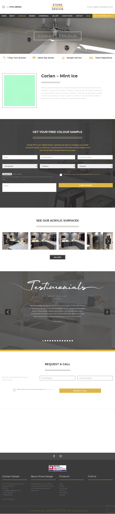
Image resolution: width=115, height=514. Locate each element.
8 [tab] (60, 341)
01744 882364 (8, 493)
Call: (12, 7)
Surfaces (22, 16)
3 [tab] (47, 341)
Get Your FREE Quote (102, 16)
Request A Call (80, 391)
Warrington (80, 511)
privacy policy (96, 174)
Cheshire (43, 511)
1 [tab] (43, 341)
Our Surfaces (63, 493)
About (12, 16)
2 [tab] (45, 341)
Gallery (55, 16)
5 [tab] (52, 341)
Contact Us (62, 490)
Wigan (68, 511)
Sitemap (62, 495)
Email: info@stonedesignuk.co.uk (100, 7)
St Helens (85, 511)
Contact (79, 16)
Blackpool (38, 511)
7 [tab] (57, 341)
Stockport (73, 511)
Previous (7, 241)
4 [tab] (50, 341)
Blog (88, 16)
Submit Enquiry (85, 185)
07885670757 (8, 495)
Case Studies (67, 16)
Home (4, 16)
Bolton (64, 511)
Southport (48, 511)
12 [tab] (69, 341)
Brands (32, 16)
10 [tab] (65, 341)
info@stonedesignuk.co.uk (12, 490)
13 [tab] (72, 341)
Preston (60, 511)
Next (108, 241)
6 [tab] (55, 341)
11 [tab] (67, 341)
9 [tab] (62, 341)
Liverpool (32, 511)
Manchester (55, 511)
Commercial (44, 16)
